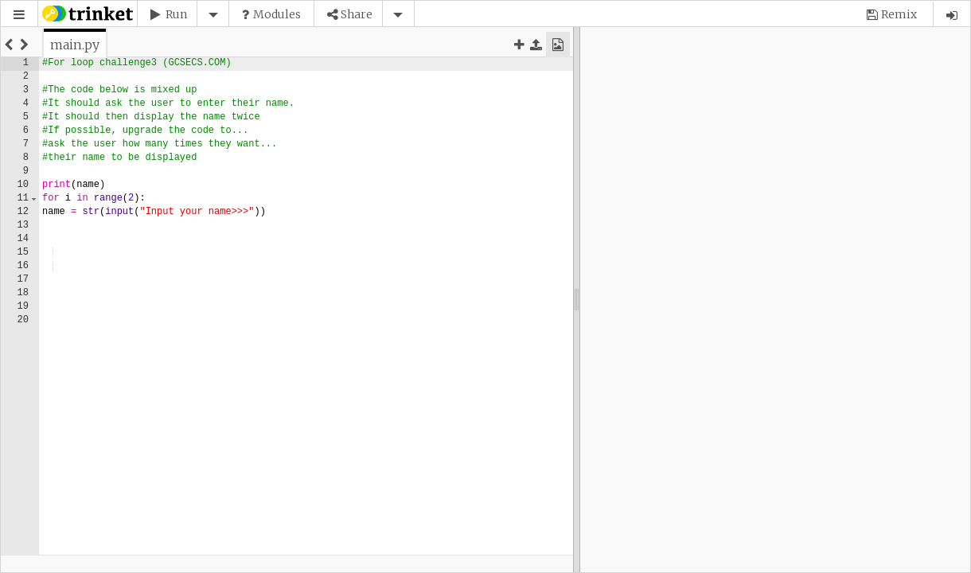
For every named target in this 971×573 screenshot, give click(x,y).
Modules (277, 14)
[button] (19, 15)
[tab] (74, 45)
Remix (899, 14)
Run (176, 14)
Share (356, 14)
